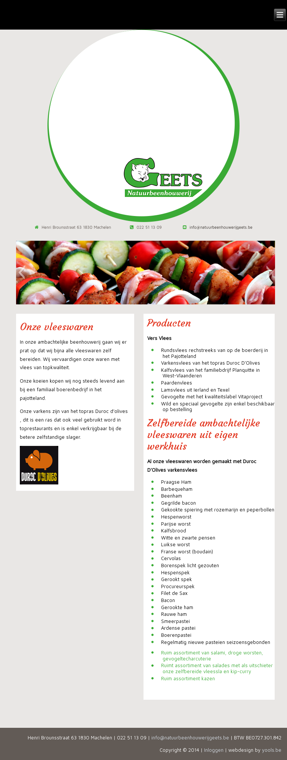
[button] (21, 272)
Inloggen (213, 750)
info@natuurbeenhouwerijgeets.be (190, 738)
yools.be (271, 750)
